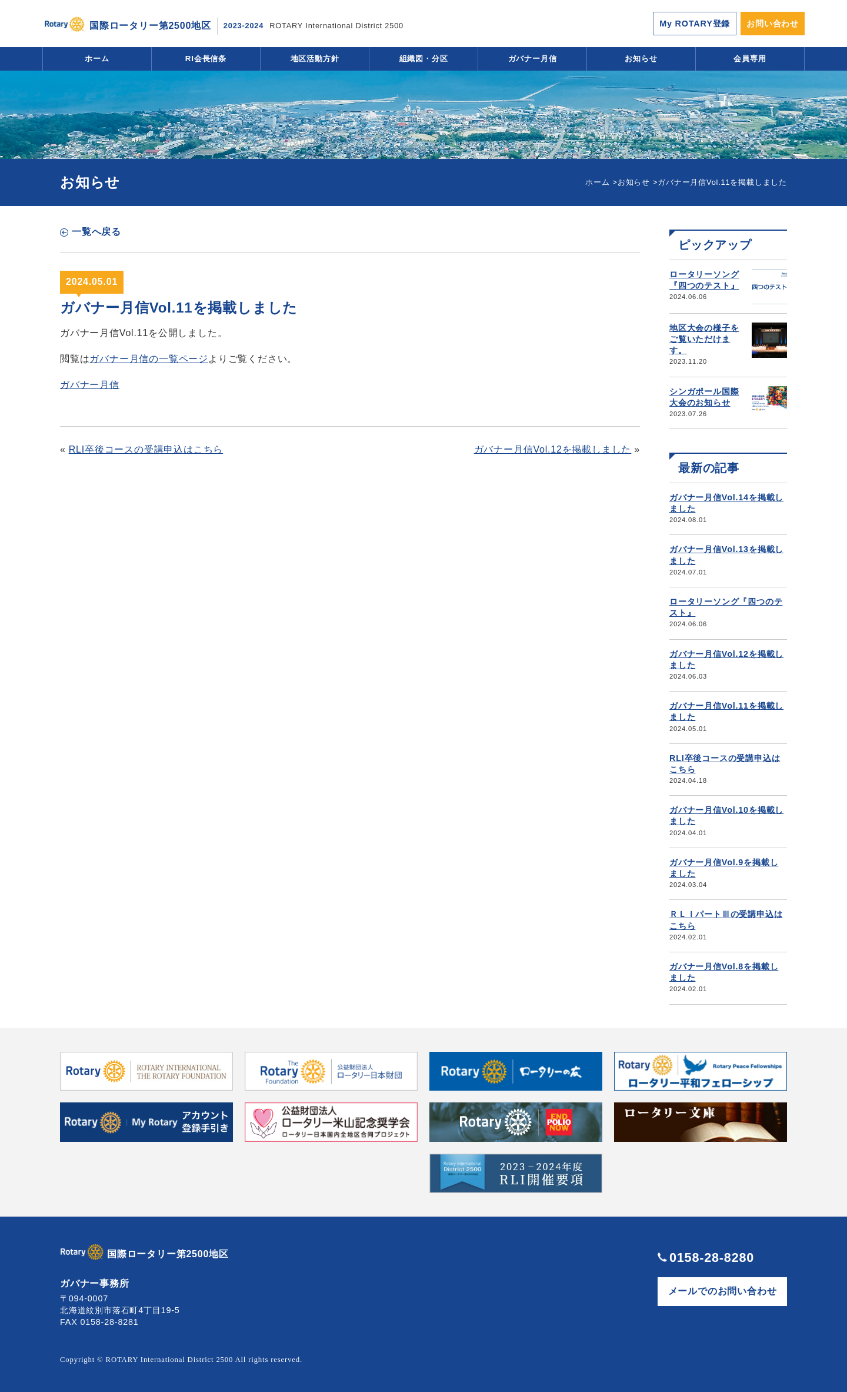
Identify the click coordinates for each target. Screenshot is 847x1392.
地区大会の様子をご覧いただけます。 (704, 339)
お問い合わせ (772, 23)
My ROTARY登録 (694, 23)
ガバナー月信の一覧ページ (148, 359)
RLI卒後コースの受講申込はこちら (146, 449)
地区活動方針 (315, 59)
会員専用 (749, 59)
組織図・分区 (423, 59)
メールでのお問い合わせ (722, 1291)
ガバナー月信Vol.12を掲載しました (553, 449)
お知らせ (641, 59)
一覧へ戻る (96, 232)
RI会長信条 (206, 59)
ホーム (97, 59)
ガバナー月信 (532, 59)
